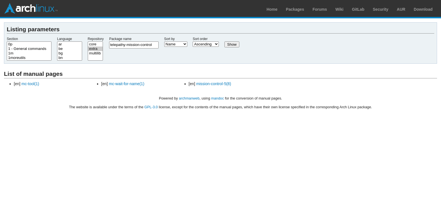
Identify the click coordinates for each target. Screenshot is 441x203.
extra (95, 49)
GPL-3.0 (151, 107)
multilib (95, 53)
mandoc (217, 98)
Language (64, 39)
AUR (401, 9)
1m (29, 53)
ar (69, 44)
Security (380, 9)
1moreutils (29, 58)
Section (12, 39)
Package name (120, 39)
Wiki (340, 9)
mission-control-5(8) (213, 83)
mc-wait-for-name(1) (126, 83)
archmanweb (189, 98)
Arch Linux (31, 8)
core (95, 44)
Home (272, 9)
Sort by (169, 39)
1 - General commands (29, 49)
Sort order (200, 39)
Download (423, 9)
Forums (319, 9)
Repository (96, 39)
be (69, 49)
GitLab (358, 9)
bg (69, 53)
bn (69, 58)
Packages (295, 9)
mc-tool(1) (30, 83)
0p (29, 44)
